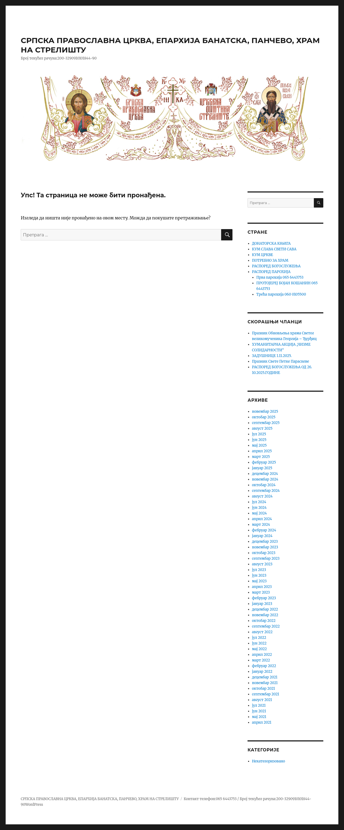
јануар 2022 (262, 671)
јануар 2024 (262, 536)
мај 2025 (259, 445)
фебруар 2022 (264, 666)
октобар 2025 (263, 417)
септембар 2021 (265, 694)
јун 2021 (259, 711)
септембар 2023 (266, 558)
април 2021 (261, 722)
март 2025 (261, 456)
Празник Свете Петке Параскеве (280, 361)
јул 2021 (259, 705)
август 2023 (262, 564)
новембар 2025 (265, 411)
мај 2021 (259, 717)
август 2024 (262, 496)
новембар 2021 (265, 683)
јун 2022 (259, 643)
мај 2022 (259, 649)
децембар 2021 (265, 677)
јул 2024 (259, 502)
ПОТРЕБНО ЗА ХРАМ (270, 260)
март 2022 (261, 660)
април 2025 (262, 451)
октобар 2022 (264, 620)
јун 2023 (259, 575)
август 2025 (262, 428)
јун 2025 (259, 439)
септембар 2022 (266, 626)
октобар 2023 (263, 553)
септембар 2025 (266, 423)
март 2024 (261, 524)
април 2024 (262, 519)
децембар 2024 (265, 473)
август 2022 (262, 632)
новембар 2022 (265, 615)
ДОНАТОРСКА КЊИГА (271, 243)
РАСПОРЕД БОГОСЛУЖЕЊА (276, 266)
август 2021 (262, 700)
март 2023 (261, 592)
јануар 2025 (262, 468)
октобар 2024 (264, 485)
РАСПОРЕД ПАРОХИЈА (271, 271)
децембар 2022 (265, 609)
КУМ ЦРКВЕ (262, 255)
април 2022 (262, 654)
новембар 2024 (265, 479)
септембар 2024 (266, 490)
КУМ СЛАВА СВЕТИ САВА (274, 249)
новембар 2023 (265, 547)
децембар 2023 (265, 541)
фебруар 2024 (264, 530)
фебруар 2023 (264, 598)
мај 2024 (259, 513)
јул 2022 (259, 637)
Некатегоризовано (268, 761)
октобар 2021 (263, 688)
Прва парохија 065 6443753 (279, 277)
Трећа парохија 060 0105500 (281, 294)
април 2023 (262, 586)
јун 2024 (259, 507)
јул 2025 (259, 434)
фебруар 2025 (264, 462)
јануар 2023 (262, 603)
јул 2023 (259, 570)
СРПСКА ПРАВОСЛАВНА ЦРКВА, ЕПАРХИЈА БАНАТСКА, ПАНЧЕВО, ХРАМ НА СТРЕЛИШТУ (100, 799)
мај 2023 (259, 581)
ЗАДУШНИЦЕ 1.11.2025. (272, 355)
